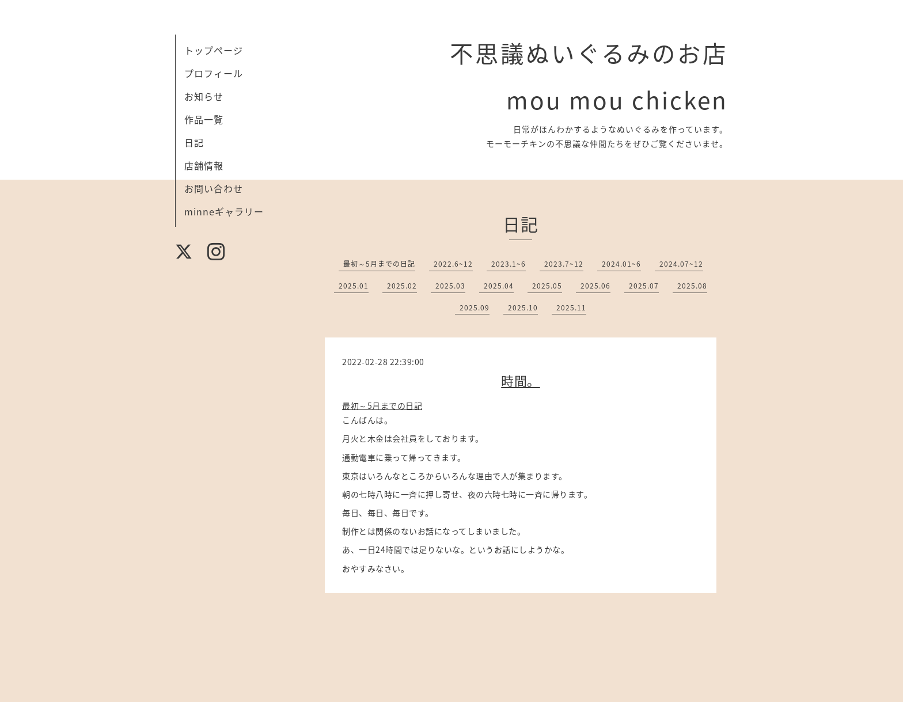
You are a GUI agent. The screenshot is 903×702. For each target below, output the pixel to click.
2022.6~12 (453, 264)
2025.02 (402, 285)
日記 (194, 142)
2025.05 (547, 285)
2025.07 (644, 285)
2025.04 (499, 285)
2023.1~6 (508, 264)
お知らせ (203, 96)
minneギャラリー (224, 211)
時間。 (520, 380)
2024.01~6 (621, 264)
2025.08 (692, 285)
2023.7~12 (563, 264)
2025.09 (475, 307)
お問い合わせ (213, 188)
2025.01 (354, 285)
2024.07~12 (681, 264)
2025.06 (595, 285)
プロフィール (213, 73)
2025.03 (450, 285)
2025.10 (523, 307)
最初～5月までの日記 (379, 264)
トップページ (213, 50)
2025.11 (571, 307)
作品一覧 (203, 119)
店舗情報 (203, 165)
